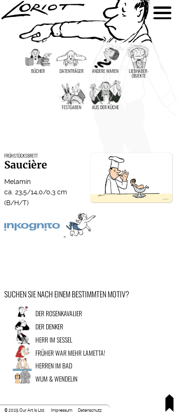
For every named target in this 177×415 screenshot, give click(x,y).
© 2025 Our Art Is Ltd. (24, 410)
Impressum (61, 410)
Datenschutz (89, 410)
